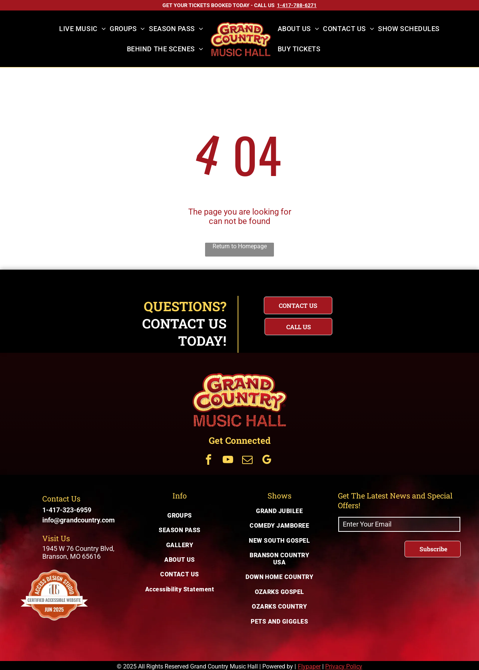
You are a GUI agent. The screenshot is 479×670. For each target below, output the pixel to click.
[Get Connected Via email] (247, 460)
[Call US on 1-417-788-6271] (297, 5)
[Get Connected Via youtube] (228, 460)
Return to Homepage (240, 246)
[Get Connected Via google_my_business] (267, 460)
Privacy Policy (343, 666)
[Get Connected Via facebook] (208, 460)
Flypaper (309, 666)
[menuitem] (82, 28)
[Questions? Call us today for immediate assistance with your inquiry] (298, 326)
